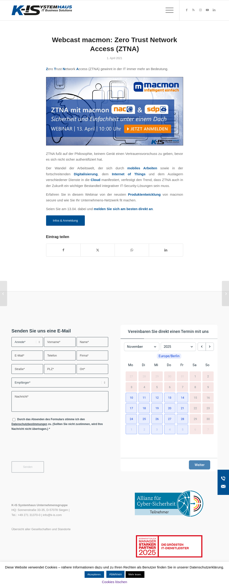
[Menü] (168, 10)
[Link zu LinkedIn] (214, 10)
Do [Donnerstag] (169, 370)
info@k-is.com (52, 515)
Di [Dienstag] (143, 370)
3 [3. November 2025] (131, 391)
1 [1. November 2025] (195, 381)
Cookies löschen (114, 582)
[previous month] (202, 345)
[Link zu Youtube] (207, 10)
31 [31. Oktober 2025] (182, 381)
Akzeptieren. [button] (94, 574)
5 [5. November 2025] (157, 391)
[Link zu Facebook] (186, 10)
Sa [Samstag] (194, 370)
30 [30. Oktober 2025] (169, 381)
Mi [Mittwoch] (156, 370)
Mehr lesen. (134, 574)
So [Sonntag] (207, 370)
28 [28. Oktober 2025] (144, 381)
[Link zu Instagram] (200, 10)
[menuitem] (168, 10)
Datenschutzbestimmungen (29, 424)
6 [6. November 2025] (170, 391)
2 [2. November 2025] (208, 381)
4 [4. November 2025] (144, 391)
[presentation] (46, 449)
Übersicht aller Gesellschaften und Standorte (41, 529)
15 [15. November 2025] (195, 402)
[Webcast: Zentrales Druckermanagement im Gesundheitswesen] (225, 293)
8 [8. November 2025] (195, 391)
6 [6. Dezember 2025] (195, 434)
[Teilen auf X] (98, 250)
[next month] (210, 345)
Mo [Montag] (130, 370)
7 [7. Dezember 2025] (208, 434)
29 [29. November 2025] (195, 423)
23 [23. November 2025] (208, 412)
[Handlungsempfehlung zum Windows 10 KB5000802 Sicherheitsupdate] (3, 293)
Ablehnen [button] (115, 574)
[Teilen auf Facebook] (63, 250)
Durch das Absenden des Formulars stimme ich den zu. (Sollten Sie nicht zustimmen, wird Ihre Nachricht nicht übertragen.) (57, 424)
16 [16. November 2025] (208, 402)
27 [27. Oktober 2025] (131, 381)
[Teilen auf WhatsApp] (132, 250)
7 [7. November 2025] (182, 391)
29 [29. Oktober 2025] (157, 381)
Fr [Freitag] (181, 370)
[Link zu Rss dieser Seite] (193, 10)
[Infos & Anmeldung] (65, 220)
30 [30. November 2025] (208, 423)
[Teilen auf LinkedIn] (166, 250)
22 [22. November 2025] (195, 412)
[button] (130, 402)
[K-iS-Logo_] (41, 10)
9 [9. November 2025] (208, 391)
